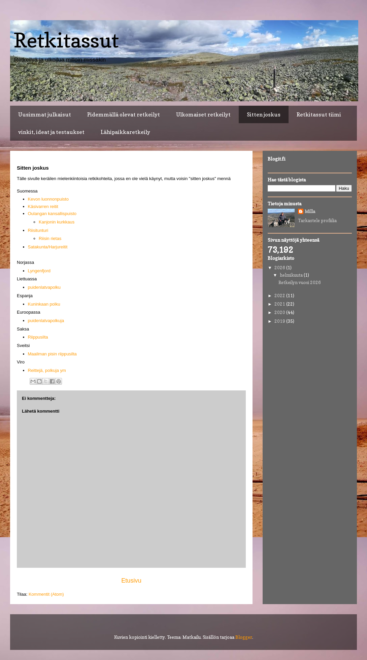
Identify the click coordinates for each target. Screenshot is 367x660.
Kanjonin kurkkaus (56, 221)
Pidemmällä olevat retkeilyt (123, 114)
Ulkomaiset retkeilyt (203, 114)
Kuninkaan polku (44, 304)
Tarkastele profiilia (317, 220)
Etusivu (131, 580)
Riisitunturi (38, 230)
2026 (280, 267)
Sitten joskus (263, 114)
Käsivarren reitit (43, 206)
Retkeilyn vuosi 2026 (299, 282)
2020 (280, 312)
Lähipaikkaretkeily (125, 132)
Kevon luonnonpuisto (48, 199)
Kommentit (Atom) (46, 594)
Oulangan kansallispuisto (52, 213)
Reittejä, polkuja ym (47, 370)
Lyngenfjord (39, 270)
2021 (280, 304)
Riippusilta (38, 337)
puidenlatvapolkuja (46, 320)
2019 (280, 321)
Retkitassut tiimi (319, 114)
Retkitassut (66, 40)
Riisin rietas (50, 238)
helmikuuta (292, 275)
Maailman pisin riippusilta (52, 353)
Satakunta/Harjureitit (48, 246)
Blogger (243, 637)
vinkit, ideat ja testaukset (51, 132)
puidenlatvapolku (44, 287)
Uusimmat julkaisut (44, 114)
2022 (280, 295)
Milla (310, 211)
